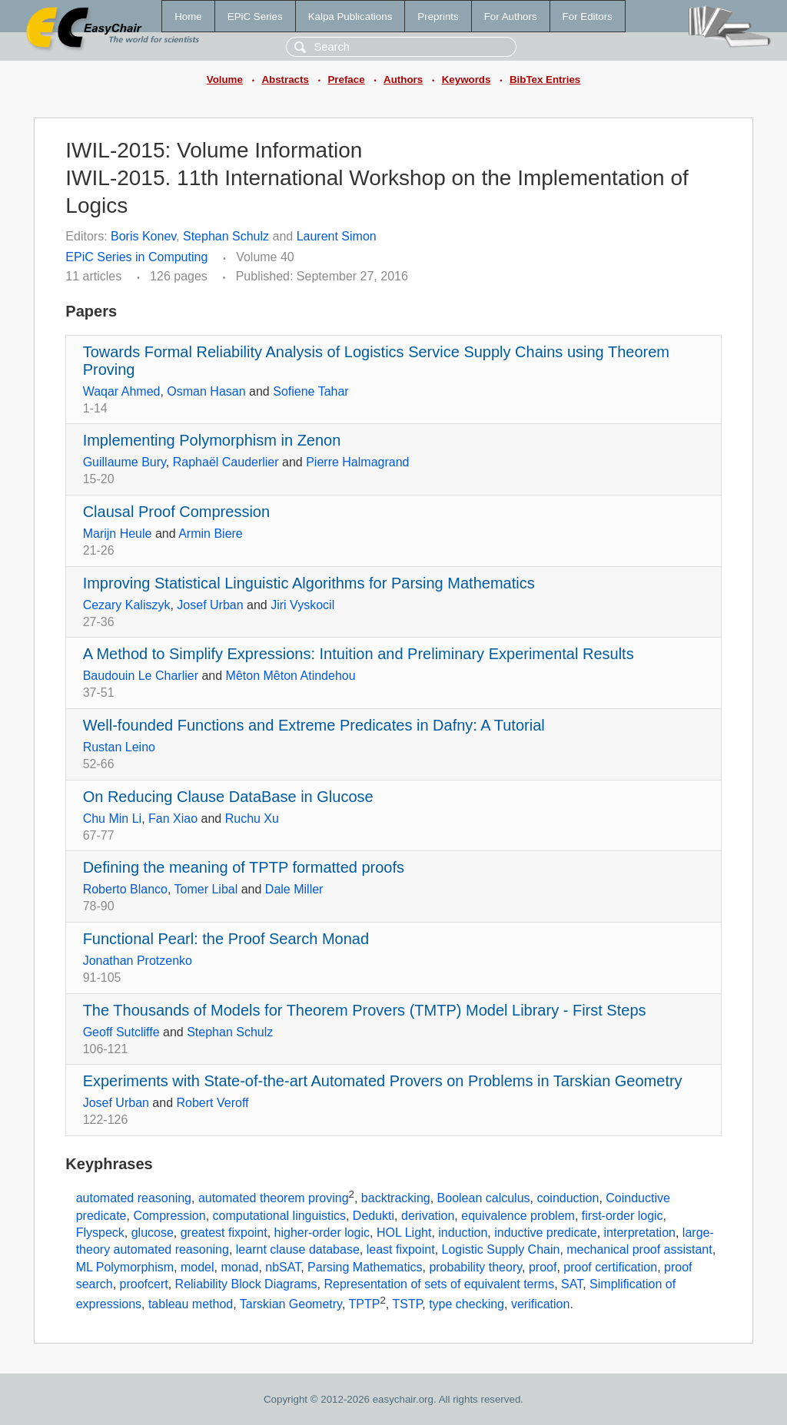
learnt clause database (298, 1249)
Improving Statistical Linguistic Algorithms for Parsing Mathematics (309, 583)
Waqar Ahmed (122, 391)
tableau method (190, 1304)
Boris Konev (143, 236)
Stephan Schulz (226, 236)
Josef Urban (210, 604)
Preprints (437, 16)
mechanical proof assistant (639, 1249)
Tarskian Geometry (291, 1304)
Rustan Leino (119, 747)
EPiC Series (255, 16)
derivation (427, 1215)
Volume (225, 79)
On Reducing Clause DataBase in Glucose (228, 796)
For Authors (510, 16)
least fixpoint (401, 1249)
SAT (572, 1284)
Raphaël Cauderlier (226, 462)
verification (540, 1304)
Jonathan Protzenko (137, 960)
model (197, 1267)
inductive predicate (545, 1232)
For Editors (588, 16)
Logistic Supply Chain (501, 1249)
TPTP (364, 1304)
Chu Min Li (112, 818)
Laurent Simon (337, 236)
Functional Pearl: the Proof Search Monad (226, 938)
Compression (169, 1215)
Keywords (466, 79)
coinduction (567, 1198)
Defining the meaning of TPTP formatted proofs (243, 867)
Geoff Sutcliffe (121, 1032)
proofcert (144, 1284)
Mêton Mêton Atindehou (291, 675)
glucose (152, 1232)
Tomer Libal (206, 889)
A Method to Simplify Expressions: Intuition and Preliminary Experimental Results (358, 653)
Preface (345, 79)
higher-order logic (322, 1232)
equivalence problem (518, 1215)
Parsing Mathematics (364, 1267)
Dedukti (373, 1215)
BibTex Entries (545, 79)
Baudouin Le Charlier (140, 675)
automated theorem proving (273, 1198)
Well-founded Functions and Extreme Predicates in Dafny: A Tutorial (314, 725)
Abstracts (284, 79)
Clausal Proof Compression (176, 511)
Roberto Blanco (125, 889)
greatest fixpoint (224, 1232)
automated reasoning (133, 1198)
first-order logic (622, 1215)
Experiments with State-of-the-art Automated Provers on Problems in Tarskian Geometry (382, 1080)
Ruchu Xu (252, 818)
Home (188, 16)
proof (542, 1267)
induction (462, 1232)
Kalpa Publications (350, 16)
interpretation (640, 1232)
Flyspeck (100, 1232)
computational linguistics (279, 1215)
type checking (466, 1304)
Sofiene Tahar (310, 391)
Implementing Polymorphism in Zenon (212, 440)
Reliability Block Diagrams (246, 1284)
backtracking (395, 1198)
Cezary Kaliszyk (127, 604)
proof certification (610, 1267)
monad (239, 1267)
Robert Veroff (213, 1102)
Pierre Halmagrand (357, 462)
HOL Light (404, 1232)
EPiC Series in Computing (136, 256)
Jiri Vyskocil (302, 604)
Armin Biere (210, 533)
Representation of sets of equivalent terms (439, 1284)
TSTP (407, 1304)
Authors (403, 79)
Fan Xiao (173, 818)
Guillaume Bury (124, 462)
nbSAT (283, 1267)
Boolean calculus (483, 1198)
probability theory (475, 1267)
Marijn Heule (117, 533)
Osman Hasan (206, 391)
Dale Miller (294, 889)
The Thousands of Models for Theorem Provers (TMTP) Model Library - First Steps (364, 1010)
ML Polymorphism (125, 1267)
